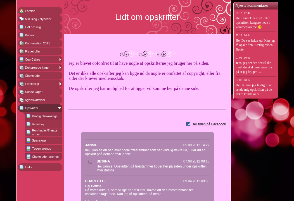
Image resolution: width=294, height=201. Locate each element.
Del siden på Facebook (209, 124)
